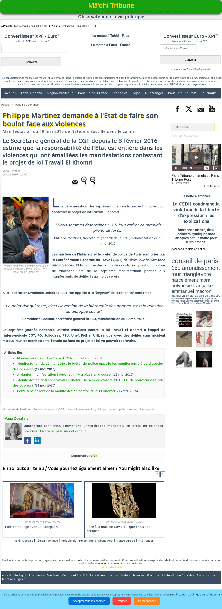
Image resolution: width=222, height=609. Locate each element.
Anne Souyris (210, 271)
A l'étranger (154, 93)
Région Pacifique (61, 93)
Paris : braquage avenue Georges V (30, 528)
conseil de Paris (176, 272)
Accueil (11, 93)
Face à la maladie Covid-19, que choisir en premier (123, 528)
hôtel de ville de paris (212, 269)
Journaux (208, 93)
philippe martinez (107, 409)
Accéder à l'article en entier (186, 247)
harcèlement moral (183, 265)
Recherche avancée (184, 135)
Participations (187, 581)
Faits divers (89, 581)
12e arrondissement (44, 409)
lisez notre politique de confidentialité (200, 594)
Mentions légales (209, 581)
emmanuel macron (183, 268)
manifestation (86, 409)
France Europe (141, 541)
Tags (119, 572)
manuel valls (199, 269)
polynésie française (206, 265)
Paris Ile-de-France (93, 93)
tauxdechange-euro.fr (194, 84)
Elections (139, 581)
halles (190, 272)
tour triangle (201, 261)
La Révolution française (162, 581)
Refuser (122, 601)
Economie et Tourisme (40, 581)
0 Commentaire (180, 182)
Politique (19, 581)
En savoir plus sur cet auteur (63, 431)
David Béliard (185, 272)
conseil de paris (185, 257)
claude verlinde (201, 271)
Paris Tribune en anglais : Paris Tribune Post (194, 177)
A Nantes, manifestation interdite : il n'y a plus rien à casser (64, 374)
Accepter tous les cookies (89, 601)
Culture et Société (68, 581)
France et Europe (126, 93)
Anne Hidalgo (193, 271)
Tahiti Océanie (32, 93)
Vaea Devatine (12, 170)
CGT (61, 409)
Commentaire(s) (84, 455)
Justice (103, 581)
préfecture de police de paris (136, 409)
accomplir (217, 271)
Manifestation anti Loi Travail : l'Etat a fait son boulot (59, 358)
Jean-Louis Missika (198, 272)
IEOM (174, 84)
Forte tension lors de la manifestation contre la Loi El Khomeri (66, 391)
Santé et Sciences (120, 581)
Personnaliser (147, 601)
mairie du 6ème (179, 271)
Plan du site (107, 572)
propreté (186, 271)
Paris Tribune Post (183, 93)
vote (213, 261)
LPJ (173, 271)
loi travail (71, 409)
